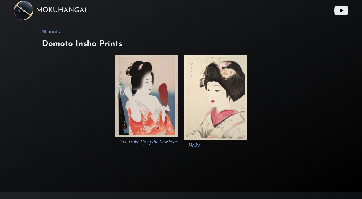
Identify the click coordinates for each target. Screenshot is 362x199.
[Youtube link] (341, 10)
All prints (50, 31)
